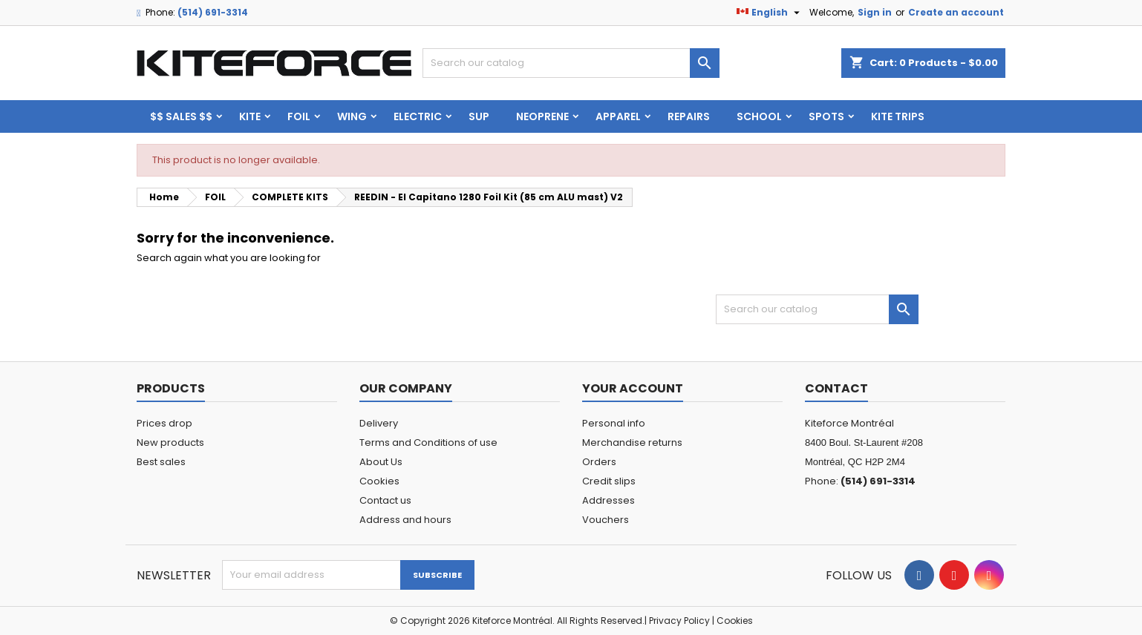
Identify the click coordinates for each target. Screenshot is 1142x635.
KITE (250, 116)
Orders (599, 462)
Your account (632, 388)
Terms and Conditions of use (428, 442)
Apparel (618, 116)
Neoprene (542, 116)
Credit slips (609, 481)
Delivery (378, 423)
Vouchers (605, 520)
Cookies (379, 481)
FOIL (298, 116)
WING (352, 116)
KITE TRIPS (897, 116)
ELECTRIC (418, 116)
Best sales (161, 462)
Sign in (875, 12)
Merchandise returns (632, 442)
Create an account (956, 12)
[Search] (571, 63)
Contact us (385, 500)
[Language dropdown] (770, 12)
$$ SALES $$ (181, 116)
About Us (380, 462)
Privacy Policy (679, 620)
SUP (479, 116)
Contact (836, 388)
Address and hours (405, 520)
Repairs (689, 116)
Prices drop (164, 423)
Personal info (613, 423)
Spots (826, 116)
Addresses (608, 500)
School (759, 116)
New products (170, 442)
